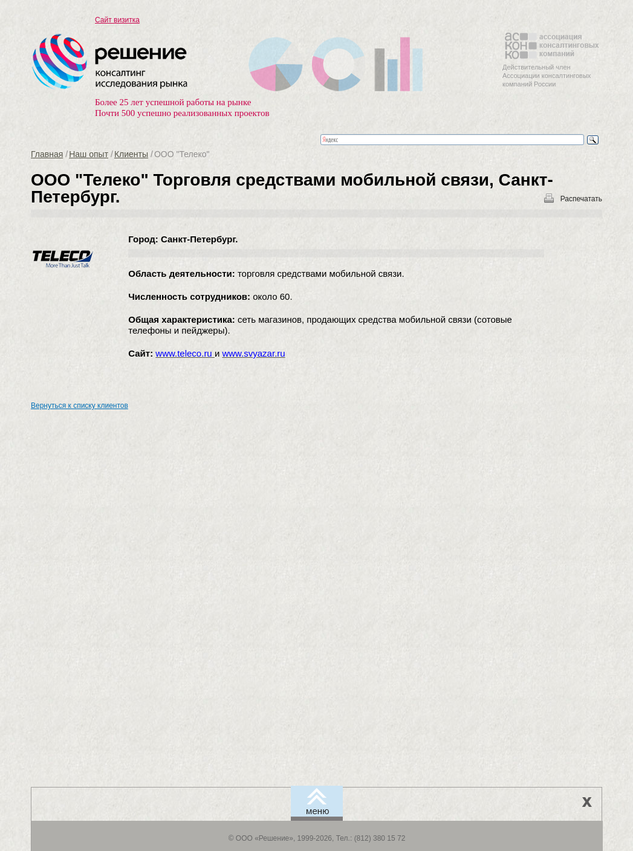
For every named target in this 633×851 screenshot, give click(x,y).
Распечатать (581, 199)
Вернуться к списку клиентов (79, 405)
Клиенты (131, 154)
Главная (47, 154)
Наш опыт (88, 154)
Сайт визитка (117, 20)
